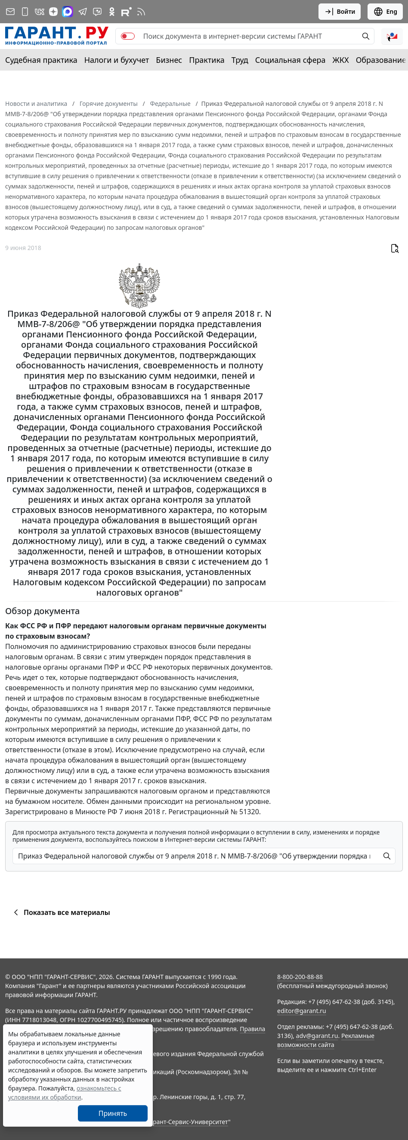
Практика (206, 60)
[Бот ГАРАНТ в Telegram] (97, 11)
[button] (392, 36)
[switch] (128, 36)
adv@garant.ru (317, 1036)
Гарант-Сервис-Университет (187, 1122)
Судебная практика (41, 60)
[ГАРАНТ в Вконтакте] (39, 11)
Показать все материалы (60, 912)
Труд (240, 60)
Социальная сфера (290, 60)
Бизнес (169, 60)
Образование (381, 60)
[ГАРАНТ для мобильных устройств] (25, 11)
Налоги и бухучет (116, 60)
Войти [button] (339, 11)
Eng (385, 11)
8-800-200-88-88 (300, 977)
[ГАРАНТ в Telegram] (82, 11)
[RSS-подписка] (141, 11)
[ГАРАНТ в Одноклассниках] (112, 11)
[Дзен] (53, 11)
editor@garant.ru (301, 1011)
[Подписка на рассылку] (10, 11)
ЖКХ (341, 60)
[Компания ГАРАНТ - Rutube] (126, 11)
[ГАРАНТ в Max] (67, 11)
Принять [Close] (113, 1113)
